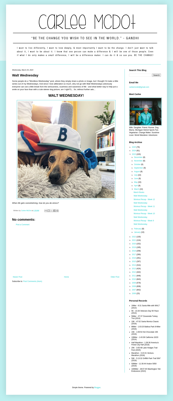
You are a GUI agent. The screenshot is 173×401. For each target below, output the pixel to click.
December (138, 157)
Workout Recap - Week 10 (144, 213)
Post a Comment (22, 225)
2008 (134, 286)
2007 (134, 290)
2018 (134, 251)
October (137, 164)
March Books (139, 192)
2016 (134, 258)
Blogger (97, 387)
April (136, 186)
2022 (134, 237)
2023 (134, 154)
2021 (134, 240)
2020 (134, 244)
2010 (134, 279)
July (136, 175)
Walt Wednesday (140, 196)
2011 (134, 276)
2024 (134, 151)
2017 (134, 254)
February (138, 229)
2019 (134, 247)
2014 (134, 265)
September (138, 168)
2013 (134, 269)
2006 (134, 293)
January (137, 232)
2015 (134, 261)
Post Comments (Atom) (32, 281)
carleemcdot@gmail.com (139, 87)
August (137, 171)
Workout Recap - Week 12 (144, 199)
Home (66, 277)
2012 (134, 272)
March (137, 189)
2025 (134, 147)
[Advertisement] (66, 251)
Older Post (115, 277)
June (136, 178)
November (138, 161)
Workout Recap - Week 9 (144, 221)
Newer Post (17, 277)
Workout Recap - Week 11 (144, 206)
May (136, 182)
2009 (134, 283)
